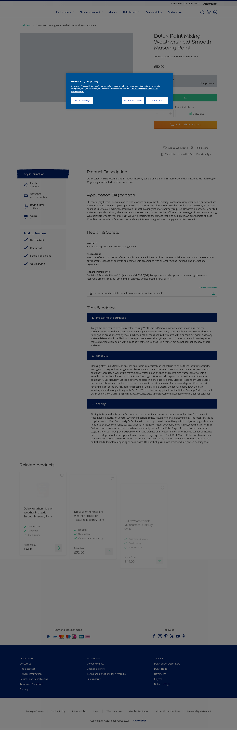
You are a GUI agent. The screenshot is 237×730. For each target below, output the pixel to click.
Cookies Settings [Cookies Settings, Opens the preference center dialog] (82, 100)
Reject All (157, 100)
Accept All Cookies (133, 100)
